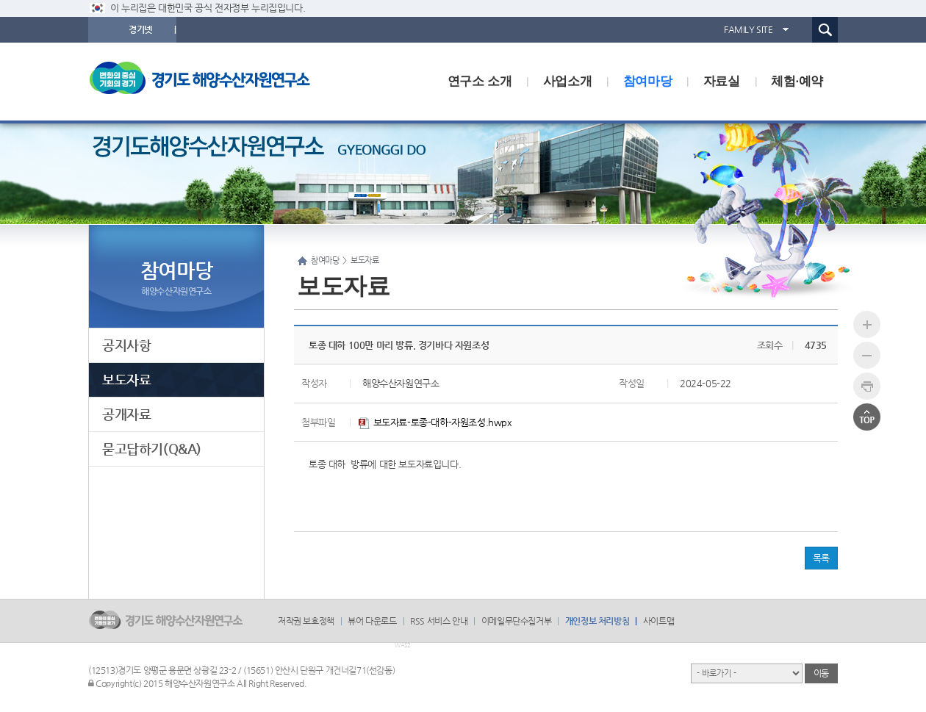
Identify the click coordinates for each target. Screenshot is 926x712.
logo (209, 82)
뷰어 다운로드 (372, 621)
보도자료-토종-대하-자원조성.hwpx (435, 422)
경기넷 (140, 29)
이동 (821, 673)
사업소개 (567, 81)
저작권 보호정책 (306, 621)
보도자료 (126, 379)
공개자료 (126, 414)
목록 (821, 558)
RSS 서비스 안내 (438, 621)
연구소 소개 (480, 81)
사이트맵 (658, 621)
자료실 (721, 81)
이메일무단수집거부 (516, 621)
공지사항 (126, 345)
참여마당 (647, 81)
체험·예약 (797, 81)
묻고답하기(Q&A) (151, 448)
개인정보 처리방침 (597, 621)
